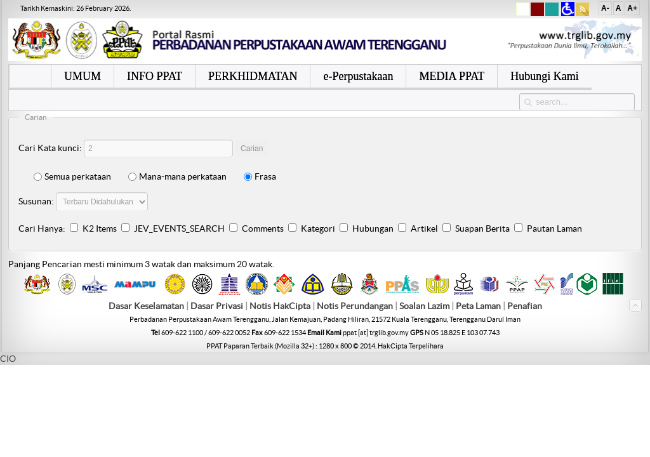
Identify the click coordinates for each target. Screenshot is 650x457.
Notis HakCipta (279, 306)
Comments (263, 228)
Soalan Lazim (424, 306)
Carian (252, 148)
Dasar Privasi (216, 306)
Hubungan (373, 228)
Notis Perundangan (355, 306)
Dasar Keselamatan (146, 306)
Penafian (524, 306)
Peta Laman (479, 306)
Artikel (424, 228)
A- (605, 8)
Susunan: (36, 201)
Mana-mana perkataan (177, 176)
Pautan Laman (554, 228)
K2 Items (100, 228)
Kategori (318, 228)
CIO (8, 359)
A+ (632, 8)
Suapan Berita (482, 228)
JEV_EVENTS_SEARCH (179, 228)
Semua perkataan (72, 176)
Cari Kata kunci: (50, 148)
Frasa (260, 176)
